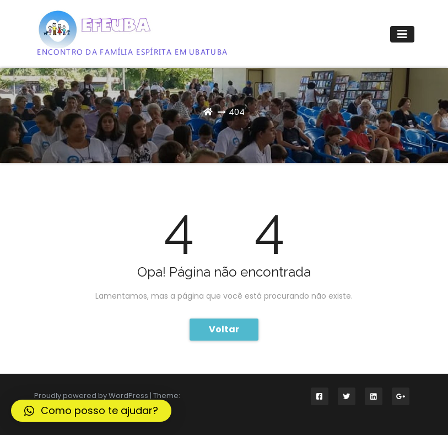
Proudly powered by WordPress (92, 395)
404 (237, 112)
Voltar (224, 329)
